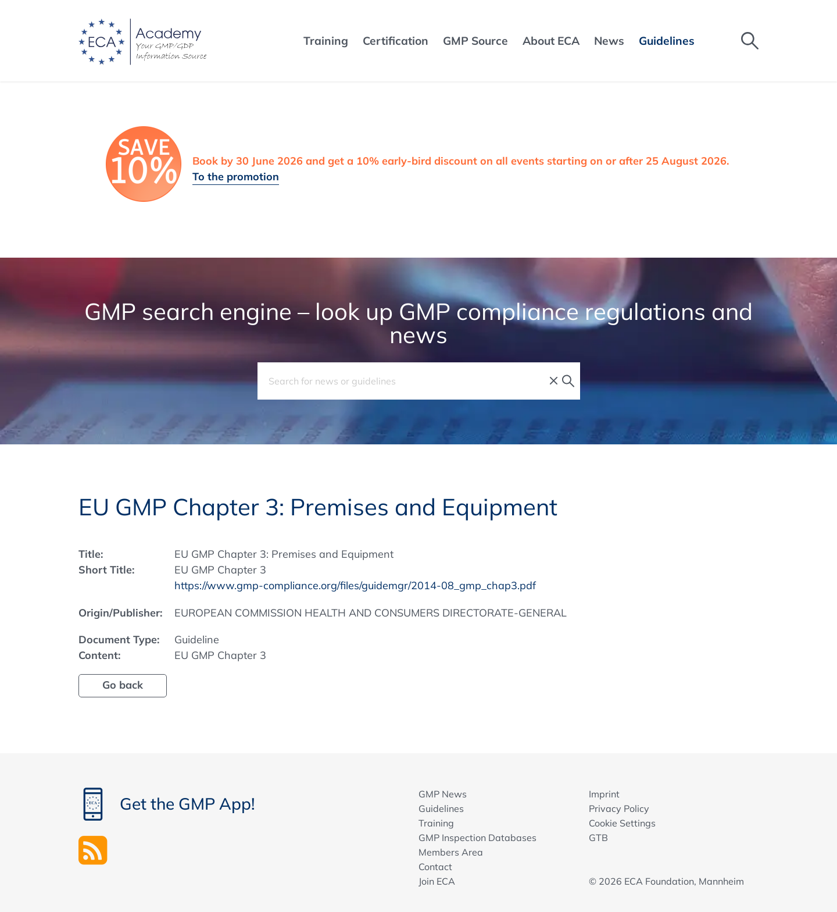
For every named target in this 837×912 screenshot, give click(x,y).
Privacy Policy (619, 808)
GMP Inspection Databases (477, 837)
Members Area (451, 852)
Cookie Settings (622, 823)
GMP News (443, 794)
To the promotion (235, 176)
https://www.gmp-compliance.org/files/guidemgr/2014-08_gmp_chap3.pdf (355, 585)
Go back (122, 685)
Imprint (604, 794)
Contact (435, 866)
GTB (598, 837)
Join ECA (437, 881)
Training (436, 823)
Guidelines (441, 808)
